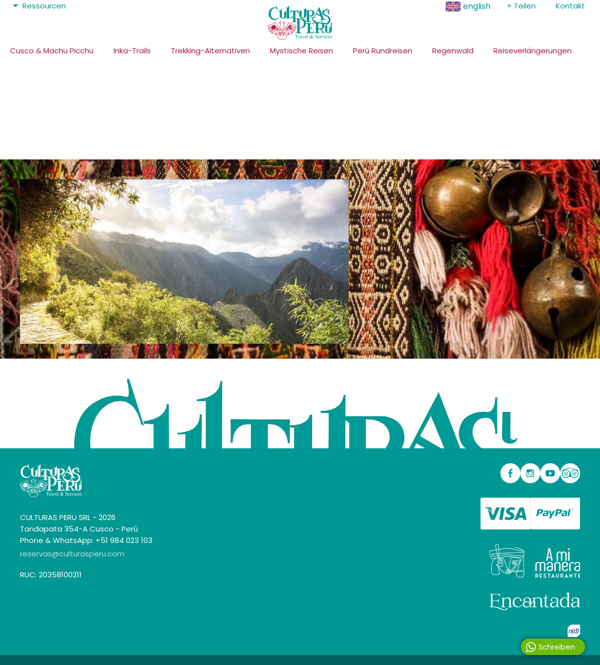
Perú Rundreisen (382, 50)
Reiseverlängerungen (532, 50)
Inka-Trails (132, 50)
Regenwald (453, 50)
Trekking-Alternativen (210, 50)
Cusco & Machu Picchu (52, 50)
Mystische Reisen (301, 50)
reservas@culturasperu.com (72, 553)
